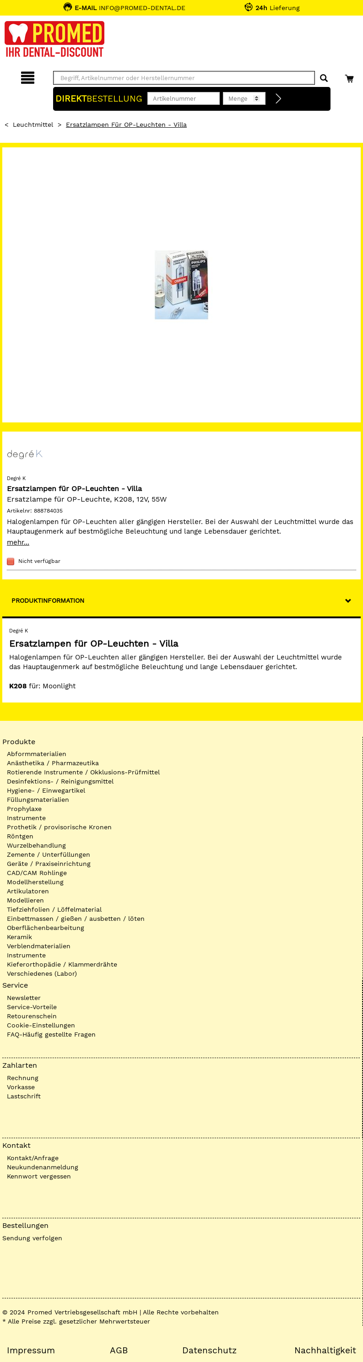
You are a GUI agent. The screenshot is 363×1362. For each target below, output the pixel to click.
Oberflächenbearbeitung (45, 927)
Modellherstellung (35, 882)
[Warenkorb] (350, 76)
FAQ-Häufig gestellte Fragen (51, 1034)
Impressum (31, 1351)
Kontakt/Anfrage (33, 1158)
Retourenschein (32, 1016)
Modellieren (25, 900)
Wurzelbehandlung (36, 845)
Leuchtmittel (33, 124)
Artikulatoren (28, 891)
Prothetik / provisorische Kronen (59, 827)
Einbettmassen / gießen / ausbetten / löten (76, 918)
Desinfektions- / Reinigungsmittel (60, 781)
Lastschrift (24, 1096)
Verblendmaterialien (38, 946)
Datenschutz (209, 1351)
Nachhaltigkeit (325, 1351)
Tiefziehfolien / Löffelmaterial (54, 909)
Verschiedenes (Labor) (42, 973)
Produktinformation (47, 600)
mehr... (18, 542)
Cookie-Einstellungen (41, 1025)
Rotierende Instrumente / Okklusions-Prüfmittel (83, 772)
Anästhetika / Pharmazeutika (53, 763)
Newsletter (24, 997)
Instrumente (26, 818)
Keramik (19, 936)
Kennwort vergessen (39, 1176)
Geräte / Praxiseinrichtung (49, 863)
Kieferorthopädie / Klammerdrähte (62, 964)
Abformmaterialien (36, 753)
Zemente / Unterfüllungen (48, 854)
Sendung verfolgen (32, 1238)
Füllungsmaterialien (38, 799)
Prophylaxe (24, 808)
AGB (119, 1351)
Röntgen (20, 836)
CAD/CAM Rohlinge (37, 872)
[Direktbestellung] (279, 98)
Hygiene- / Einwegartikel (46, 790)
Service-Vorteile (32, 1007)
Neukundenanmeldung (42, 1167)
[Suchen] (323, 78)
